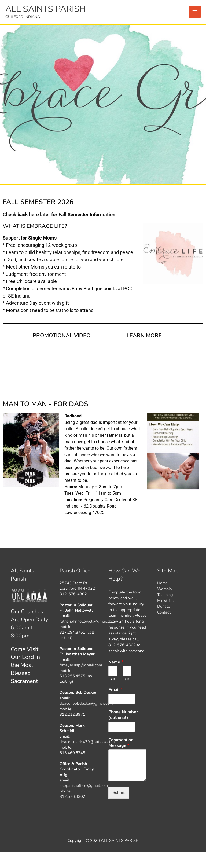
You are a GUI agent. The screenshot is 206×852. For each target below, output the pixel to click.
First (111, 679)
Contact (164, 612)
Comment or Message (120, 742)
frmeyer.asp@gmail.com (81, 665)
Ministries (165, 600)
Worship (164, 589)
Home (162, 583)
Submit (119, 792)
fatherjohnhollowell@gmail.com (87, 621)
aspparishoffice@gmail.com (84, 785)
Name (115, 662)
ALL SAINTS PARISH (45, 9)
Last (126, 679)
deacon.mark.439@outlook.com (87, 741)
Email (115, 690)
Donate (163, 606)
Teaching (165, 594)
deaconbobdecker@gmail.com (86, 703)
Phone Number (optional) (123, 715)
